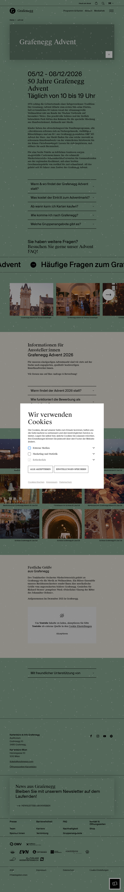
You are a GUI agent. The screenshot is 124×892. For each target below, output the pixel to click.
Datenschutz (65, 482)
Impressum (51, 482)
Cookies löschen (36, 482)
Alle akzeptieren (40, 469)
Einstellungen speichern (71, 469)
